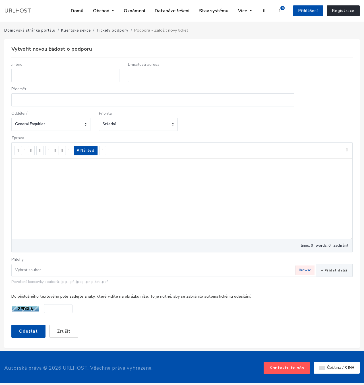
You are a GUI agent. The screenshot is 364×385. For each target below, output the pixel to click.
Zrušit (64, 331)
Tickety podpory (112, 30)
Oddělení (19, 113)
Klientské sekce (76, 30)
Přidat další (334, 270)
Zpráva (17, 138)
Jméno (16, 64)
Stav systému (213, 11)
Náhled (85, 150)
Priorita (105, 113)
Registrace (343, 10)
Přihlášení (308, 10)
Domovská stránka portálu (29, 30)
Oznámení (134, 11)
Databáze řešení (172, 11)
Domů (77, 11)
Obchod (102, 11)
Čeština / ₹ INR (336, 367)
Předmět (18, 89)
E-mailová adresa (144, 64)
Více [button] (243, 11)
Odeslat (28, 331)
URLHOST (17, 11)
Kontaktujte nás (287, 368)
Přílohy (17, 259)
